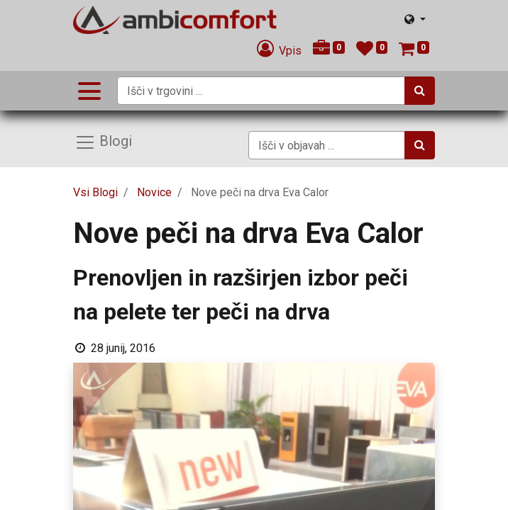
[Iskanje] (419, 90)
